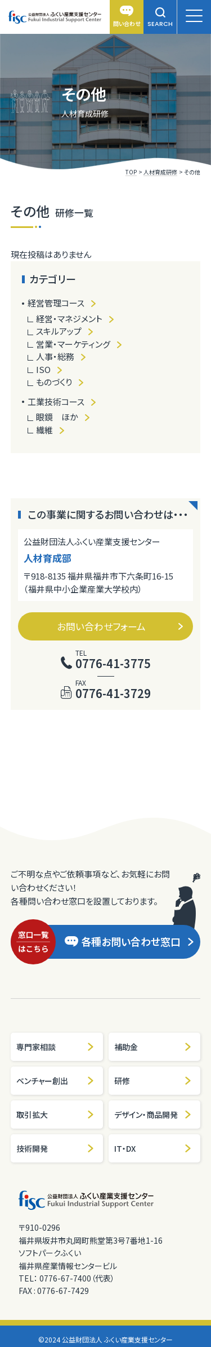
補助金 (153, 1046)
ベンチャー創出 (55, 1080)
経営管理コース (56, 303)
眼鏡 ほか (57, 417)
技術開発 (55, 1148)
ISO (43, 369)
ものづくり (54, 382)
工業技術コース (56, 401)
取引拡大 (55, 1114)
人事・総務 (55, 356)
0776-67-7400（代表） (77, 1278)
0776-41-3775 (113, 663)
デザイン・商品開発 (153, 1114)
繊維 (44, 430)
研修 (153, 1080)
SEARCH (160, 17)
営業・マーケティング (73, 344)
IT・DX (153, 1148)
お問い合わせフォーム (120, 626)
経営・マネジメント (69, 318)
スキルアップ (59, 331)
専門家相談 (55, 1046)
